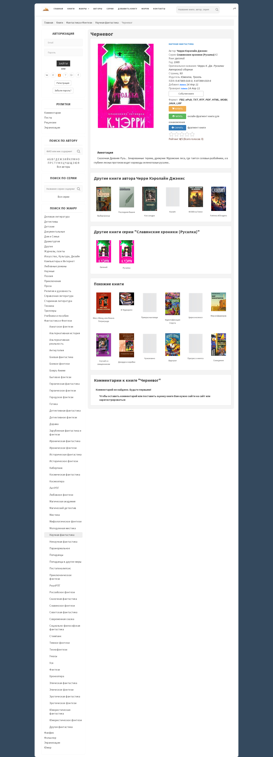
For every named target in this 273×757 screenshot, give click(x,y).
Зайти (63, 63)
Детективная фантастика (65, 410)
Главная (58, 8)
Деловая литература (56, 216)
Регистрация (63, 83)
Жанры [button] (83, 8)
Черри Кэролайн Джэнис (192, 50)
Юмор (47, 747)
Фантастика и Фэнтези (79, 22)
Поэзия (48, 276)
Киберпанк (56, 468)
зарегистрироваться (112, 399)
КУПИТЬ (177, 108)
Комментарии (52, 112)
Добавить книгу (127, 8)
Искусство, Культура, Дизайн (62, 256)
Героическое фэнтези (62, 390)
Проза (48, 286)
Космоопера (56, 481)
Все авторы (63, 166)
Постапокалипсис (60, 568)
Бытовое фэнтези (60, 377)
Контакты (159, 8)
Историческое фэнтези (63, 461)
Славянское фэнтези (62, 605)
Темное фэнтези (59, 642)
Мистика (54, 514)
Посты (48, 117)
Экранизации (52, 127)
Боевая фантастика (61, 357)
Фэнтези (54, 669)
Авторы (97, 8)
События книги (186, 93)
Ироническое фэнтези (63, 448)
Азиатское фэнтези (61, 326)
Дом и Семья (51, 236)
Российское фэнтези (62, 592)
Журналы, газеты (54, 251)
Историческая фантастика (65, 454)
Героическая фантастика (64, 383)
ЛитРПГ (54, 488)
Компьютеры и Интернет (59, 261)
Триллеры (50, 310)
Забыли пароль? (63, 90)
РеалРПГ (54, 585)
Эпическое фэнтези (61, 689)
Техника (49, 305)
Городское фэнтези (61, 397)
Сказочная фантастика (63, 598)
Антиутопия (56, 350)
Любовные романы (55, 266)
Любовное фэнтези (61, 494)
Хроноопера (56, 676)
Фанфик (49, 732)
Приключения (52, 281)
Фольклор (50, 737)
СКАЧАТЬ (177, 127)
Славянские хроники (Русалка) (195, 54)
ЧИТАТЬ (177, 116)
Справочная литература (58, 296)
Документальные (54, 231)
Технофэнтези (58, 649)
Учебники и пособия (56, 315)
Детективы (51, 221)
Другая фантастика (61, 727)
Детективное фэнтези (63, 417)
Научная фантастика (107, 22)
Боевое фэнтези (59, 363)
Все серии (63, 196)
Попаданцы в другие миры (65, 561)
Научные (49, 271)
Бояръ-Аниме (57, 370)
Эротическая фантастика (64, 696)
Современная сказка (61, 619)
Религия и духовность (57, 291)
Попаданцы (56, 555)
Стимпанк (55, 636)
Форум (145, 8)
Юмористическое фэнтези (65, 720)
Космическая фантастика (64, 474)
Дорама (53, 424)
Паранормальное (59, 548)
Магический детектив (62, 508)
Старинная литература (58, 301)
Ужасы (53, 656)
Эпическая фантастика (63, 683)
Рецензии (50, 122)
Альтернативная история (64, 333)
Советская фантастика (63, 612)
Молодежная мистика (62, 528)
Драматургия (52, 241)
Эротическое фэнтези (63, 703)
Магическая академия (62, 501)
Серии (110, 8)
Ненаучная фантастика (63, 541)
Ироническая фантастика (64, 441)
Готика (53, 404)
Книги (71, 8)
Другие (48, 246)
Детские (49, 226)
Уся (51, 663)
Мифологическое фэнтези (65, 521)
